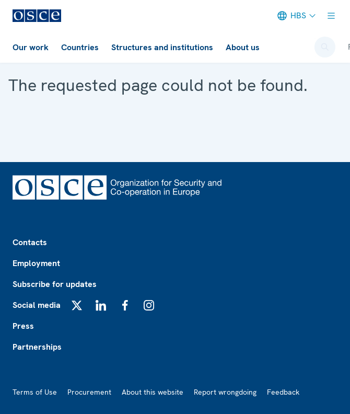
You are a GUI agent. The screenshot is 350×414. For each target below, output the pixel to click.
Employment (36, 263)
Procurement (89, 392)
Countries (80, 47)
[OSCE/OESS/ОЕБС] (37, 15)
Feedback (283, 392)
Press (23, 325)
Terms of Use (35, 392)
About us (243, 47)
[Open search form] (324, 47)
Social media (37, 305)
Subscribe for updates (55, 284)
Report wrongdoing (225, 392)
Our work (31, 47)
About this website (152, 392)
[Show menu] (331, 15)
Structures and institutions (162, 47)
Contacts (30, 242)
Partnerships (37, 346)
